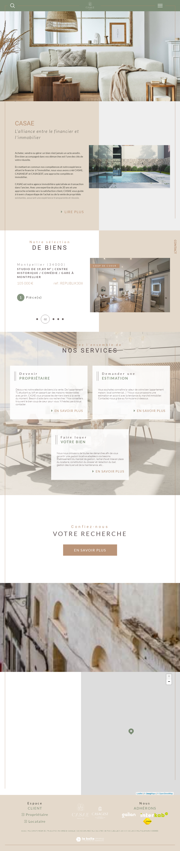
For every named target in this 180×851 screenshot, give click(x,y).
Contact (175, 247)
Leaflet (140, 793)
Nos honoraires (83, 831)
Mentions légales (111, 831)
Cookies (154, 831)
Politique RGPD (143, 831)
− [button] (169, 682)
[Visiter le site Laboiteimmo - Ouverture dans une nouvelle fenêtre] (89, 843)
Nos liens (131, 831)
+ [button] (169, 676)
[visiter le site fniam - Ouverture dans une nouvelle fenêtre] (147, 821)
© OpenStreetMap (165, 793)
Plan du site (97, 831)
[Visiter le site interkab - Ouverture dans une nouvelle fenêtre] (154, 814)
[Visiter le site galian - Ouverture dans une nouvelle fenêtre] (129, 815)
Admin (123, 831)
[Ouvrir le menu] (160, 5)
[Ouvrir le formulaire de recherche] (12, 5)
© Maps (150, 793)
